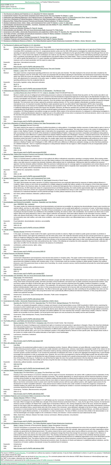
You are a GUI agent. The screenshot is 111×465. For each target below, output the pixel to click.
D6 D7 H (16, 84)
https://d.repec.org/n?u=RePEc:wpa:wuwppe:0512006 (30, 200)
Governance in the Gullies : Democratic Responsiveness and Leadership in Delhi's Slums (30, 32)
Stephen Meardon (57, 39)
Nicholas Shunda (22, 26)
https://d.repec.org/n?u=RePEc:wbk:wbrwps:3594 (29, 299)
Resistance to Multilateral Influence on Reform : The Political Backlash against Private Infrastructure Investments (38, 41)
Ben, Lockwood (75, 24)
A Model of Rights (8, 26)
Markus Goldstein (55, 33)
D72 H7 (16, 196)
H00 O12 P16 (18, 364)
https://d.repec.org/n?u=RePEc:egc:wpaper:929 (28, 341)
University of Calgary (18, 8)
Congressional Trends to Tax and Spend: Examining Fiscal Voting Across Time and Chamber (31, 15)
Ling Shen (27, 35)
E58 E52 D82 (18, 269)
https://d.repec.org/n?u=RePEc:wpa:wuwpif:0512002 (30, 176)
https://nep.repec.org (41, 456)
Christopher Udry (66, 33)
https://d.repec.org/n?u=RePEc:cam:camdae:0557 (29, 273)
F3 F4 (15, 172)
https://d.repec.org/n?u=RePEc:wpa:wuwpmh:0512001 (30, 421)
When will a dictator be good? (12, 35)
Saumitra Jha (65, 32)
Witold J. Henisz (80, 41)
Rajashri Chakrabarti (69, 19)
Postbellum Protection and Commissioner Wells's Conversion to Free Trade (26, 39)
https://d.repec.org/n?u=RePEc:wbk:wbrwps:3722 (29, 66)
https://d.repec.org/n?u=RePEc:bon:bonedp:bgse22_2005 (31, 368)
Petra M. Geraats (37, 28)
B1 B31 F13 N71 (19, 417)
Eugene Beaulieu (6, 8)
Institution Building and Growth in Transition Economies (20, 37)
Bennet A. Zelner (91, 41)
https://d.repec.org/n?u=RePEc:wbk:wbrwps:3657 (29, 394)
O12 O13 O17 (18, 336)
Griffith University (47, 460)
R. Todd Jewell (68, 23)
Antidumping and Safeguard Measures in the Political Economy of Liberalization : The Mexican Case (34, 17)
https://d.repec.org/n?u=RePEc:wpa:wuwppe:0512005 (30, 88)
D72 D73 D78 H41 (19, 247)
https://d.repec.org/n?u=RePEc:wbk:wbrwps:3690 (29, 448)
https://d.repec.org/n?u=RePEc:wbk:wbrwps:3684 (29, 121)
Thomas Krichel (22, 463)
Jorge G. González (91, 17)
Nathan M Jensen (64, 21)
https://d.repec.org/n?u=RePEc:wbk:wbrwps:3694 (29, 319)
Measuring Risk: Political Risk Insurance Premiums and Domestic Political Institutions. (29, 21)
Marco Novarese (85, 456)
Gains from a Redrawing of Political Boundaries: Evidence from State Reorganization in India (31, 19)
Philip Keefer (59, 30)
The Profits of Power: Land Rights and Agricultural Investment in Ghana (25, 33)
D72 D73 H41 (18, 223)
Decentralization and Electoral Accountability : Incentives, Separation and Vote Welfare (30, 24)
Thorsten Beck (44, 37)
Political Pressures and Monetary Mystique (16, 28)
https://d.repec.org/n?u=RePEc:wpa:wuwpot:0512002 (30, 152)
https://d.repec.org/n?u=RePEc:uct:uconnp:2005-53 (29, 251)
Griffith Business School (33, 460)
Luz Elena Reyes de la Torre (76, 17)
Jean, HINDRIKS (64, 24)
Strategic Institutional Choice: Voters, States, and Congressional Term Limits (26, 23)
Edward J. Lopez (68, 15)
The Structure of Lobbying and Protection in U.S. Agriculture (21, 14)
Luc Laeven (53, 37)
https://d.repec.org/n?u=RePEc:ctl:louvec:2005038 (29, 227)
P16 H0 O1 (17, 148)
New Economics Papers (32, 2)
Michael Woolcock (85, 32)
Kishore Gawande (48, 14)
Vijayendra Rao (74, 32)
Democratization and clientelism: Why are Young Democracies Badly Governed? (28, 30)
